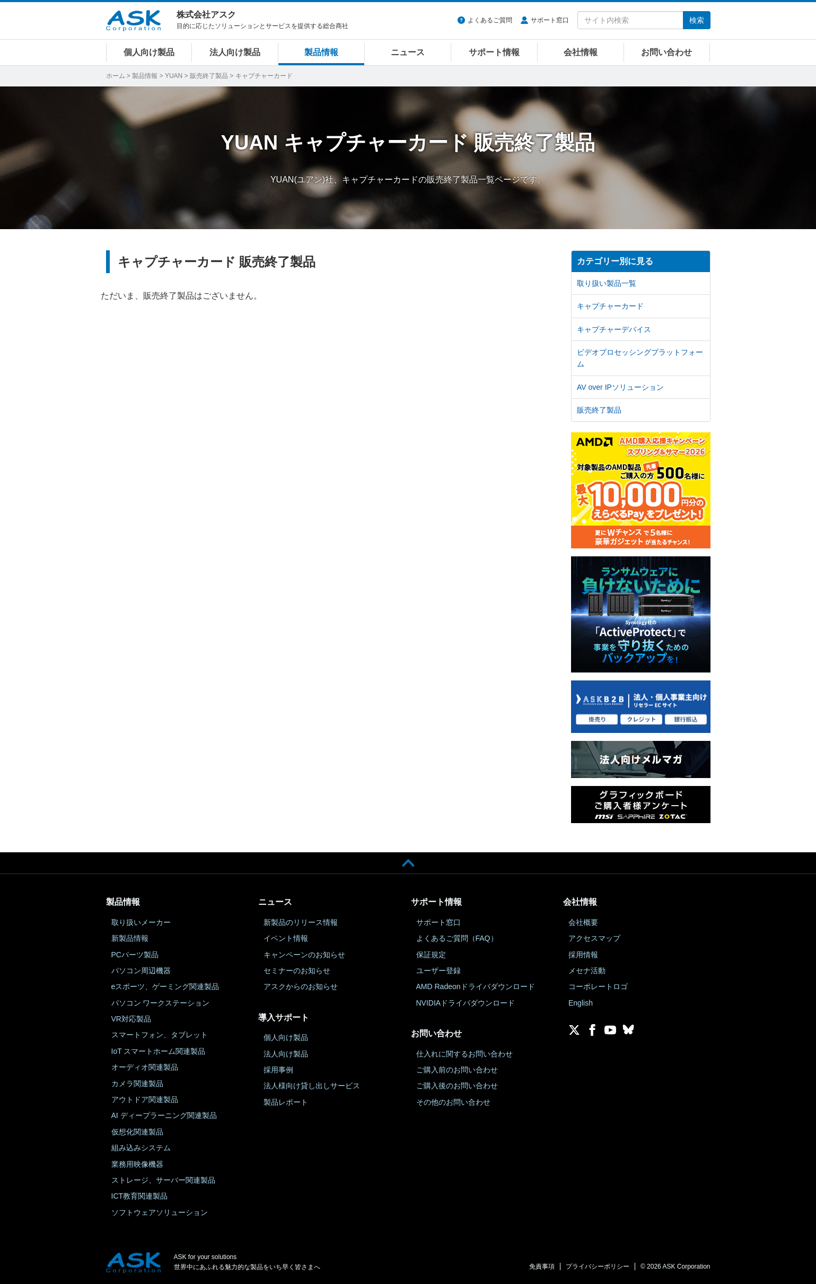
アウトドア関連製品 (144, 1099)
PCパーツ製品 (135, 954)
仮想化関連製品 (137, 1132)
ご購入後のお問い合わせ (457, 1085)
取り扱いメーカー (141, 922)
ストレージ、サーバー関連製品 (163, 1180)
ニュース (408, 52)
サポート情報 (494, 52)
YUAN (173, 76)
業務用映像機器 (137, 1164)
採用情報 (583, 954)
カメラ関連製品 (137, 1083)
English (580, 1003)
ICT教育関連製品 (139, 1196)
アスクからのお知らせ (301, 986)
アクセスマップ (594, 938)
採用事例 (278, 1069)
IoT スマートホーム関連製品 (158, 1051)
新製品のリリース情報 (301, 922)
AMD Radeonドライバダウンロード (475, 986)
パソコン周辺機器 (141, 970)
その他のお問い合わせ (453, 1102)
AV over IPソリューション (620, 387)
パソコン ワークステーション (160, 1003)
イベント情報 (286, 938)
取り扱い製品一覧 (606, 283)
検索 (696, 20)
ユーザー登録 (438, 970)
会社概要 (583, 922)
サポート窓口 (550, 20)
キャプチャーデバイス (614, 329)
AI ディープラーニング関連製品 (164, 1115)
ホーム (115, 76)
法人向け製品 (234, 52)
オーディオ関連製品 (144, 1067)
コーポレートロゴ (598, 986)
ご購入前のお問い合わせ (457, 1069)
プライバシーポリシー (597, 1266)
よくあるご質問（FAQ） (457, 938)
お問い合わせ (666, 52)
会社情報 (581, 52)
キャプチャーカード (610, 306)
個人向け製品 (149, 52)
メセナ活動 (587, 970)
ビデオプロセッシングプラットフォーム (640, 358)
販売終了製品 (209, 76)
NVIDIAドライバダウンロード (465, 1003)
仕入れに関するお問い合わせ (464, 1054)
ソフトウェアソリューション (159, 1212)
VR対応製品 (131, 1019)
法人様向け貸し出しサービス (312, 1085)
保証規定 (431, 954)
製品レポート (286, 1102)
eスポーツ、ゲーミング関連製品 (165, 986)
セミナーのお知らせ (297, 970)
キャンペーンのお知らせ (304, 954)
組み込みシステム (141, 1147)
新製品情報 (129, 938)
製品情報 (321, 52)
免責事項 (542, 1266)
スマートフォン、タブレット (159, 1034)
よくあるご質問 (490, 20)
